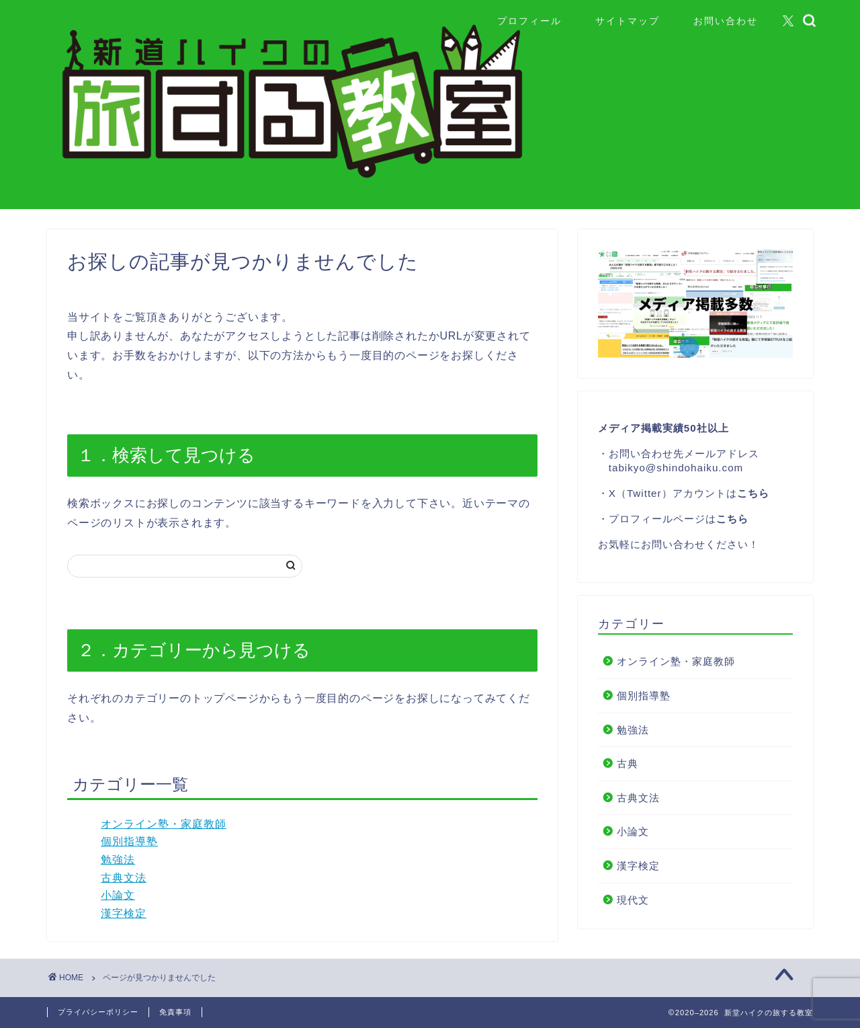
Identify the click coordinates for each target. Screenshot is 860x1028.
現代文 (633, 900)
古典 (627, 763)
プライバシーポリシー (98, 1012)
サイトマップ (627, 21)
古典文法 (123, 877)
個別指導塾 (129, 841)
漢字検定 (123, 913)
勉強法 (118, 859)
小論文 (118, 895)
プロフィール (529, 21)
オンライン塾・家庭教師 (163, 824)
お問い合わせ (725, 21)
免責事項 (175, 1012)
